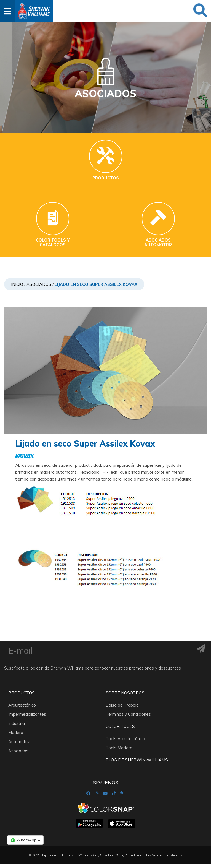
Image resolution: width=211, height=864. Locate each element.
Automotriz (19, 741)
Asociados (38, 284)
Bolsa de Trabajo (122, 705)
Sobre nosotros (125, 693)
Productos (21, 693)
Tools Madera (119, 747)
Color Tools (120, 726)
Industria (16, 723)
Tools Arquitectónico (125, 738)
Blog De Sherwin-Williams (137, 759)
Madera (15, 732)
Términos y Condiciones (128, 714)
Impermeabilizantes (27, 714)
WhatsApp (25, 840)
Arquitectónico (22, 705)
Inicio (17, 284)
